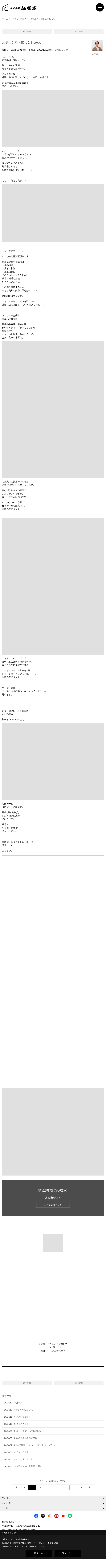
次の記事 (79, 31)
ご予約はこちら (54, 1205)
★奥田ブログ (61, 50)
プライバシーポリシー (37, 1543)
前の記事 (27, 31)
